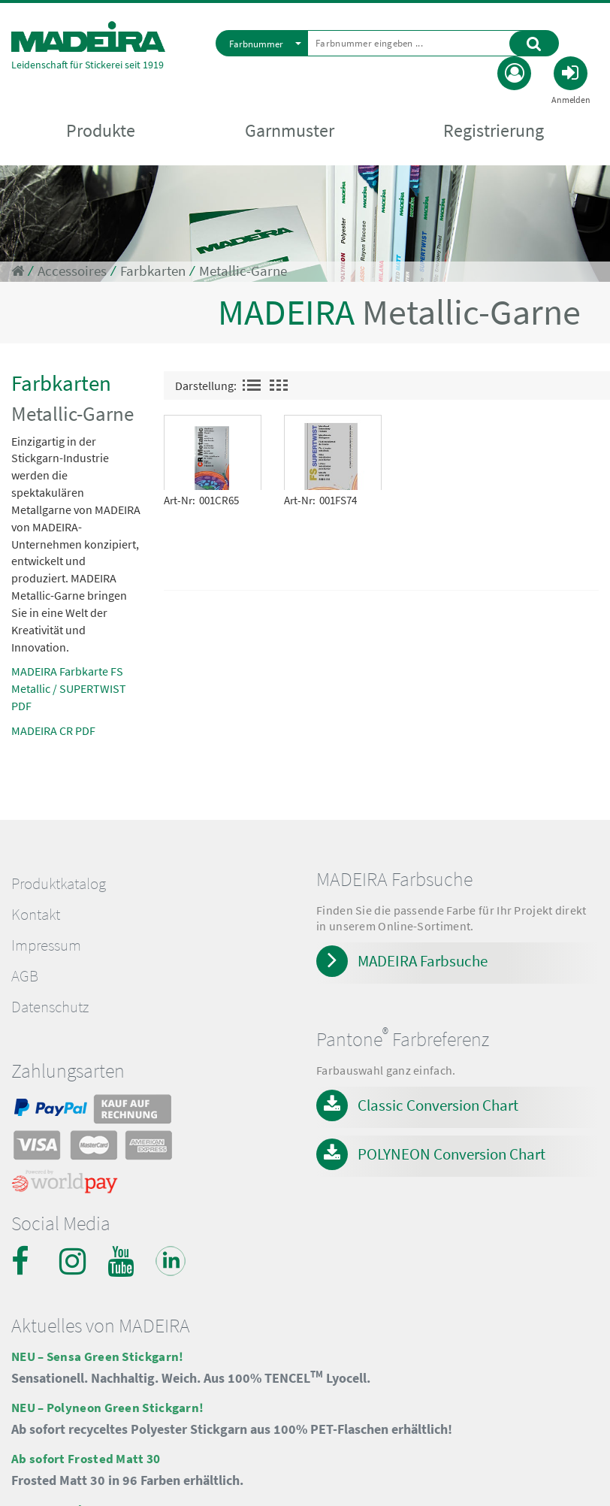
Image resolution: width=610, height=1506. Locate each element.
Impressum (46, 945)
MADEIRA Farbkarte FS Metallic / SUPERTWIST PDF (68, 688)
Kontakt (35, 914)
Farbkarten (153, 271)
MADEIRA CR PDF (53, 730)
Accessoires (72, 271)
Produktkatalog (58, 884)
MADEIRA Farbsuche (423, 961)
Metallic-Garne (243, 271)
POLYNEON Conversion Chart (451, 1154)
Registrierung (493, 131)
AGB (24, 976)
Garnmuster (289, 131)
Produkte (100, 131)
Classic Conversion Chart (438, 1105)
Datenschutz (50, 1007)
